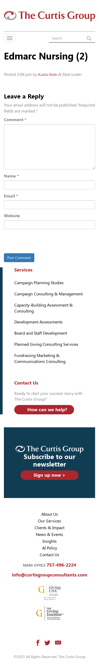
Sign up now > (49, 475)
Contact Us (49, 554)
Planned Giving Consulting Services (46, 344)
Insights (50, 541)
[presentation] (39, 242)
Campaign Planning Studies (39, 282)
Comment (15, 119)
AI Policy (49, 548)
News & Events (49, 534)
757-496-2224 (61, 565)
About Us (49, 514)
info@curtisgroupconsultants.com (49, 574)
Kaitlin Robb (47, 75)
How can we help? (47, 409)
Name (11, 176)
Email (11, 196)
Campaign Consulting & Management (48, 293)
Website (12, 215)
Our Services (49, 521)
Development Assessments (38, 322)
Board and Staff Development (40, 333)
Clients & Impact (49, 527)
